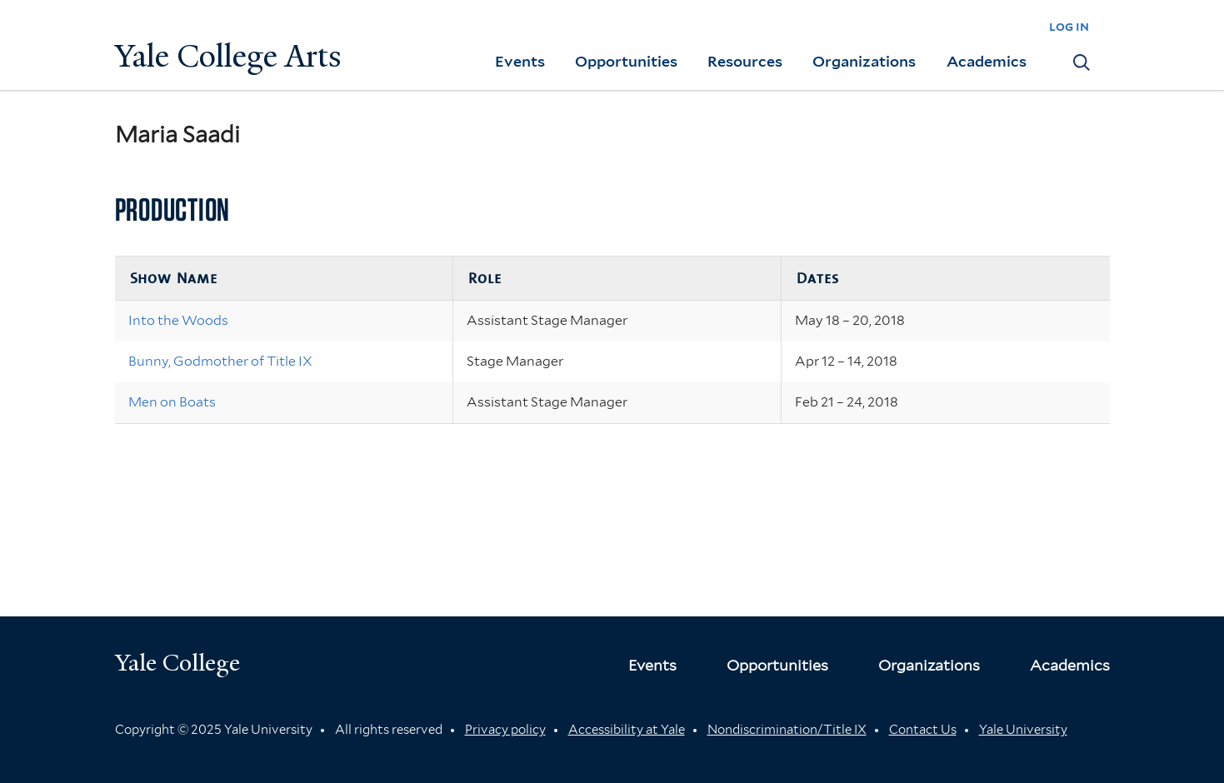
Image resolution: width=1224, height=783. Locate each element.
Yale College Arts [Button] (228, 56)
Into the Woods (178, 320)
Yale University (1023, 729)
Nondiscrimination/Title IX (787, 729)
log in (1069, 26)
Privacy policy (505, 729)
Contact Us (923, 729)
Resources (744, 61)
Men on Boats (172, 402)
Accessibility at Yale (626, 729)
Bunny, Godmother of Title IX (220, 361)
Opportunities (626, 61)
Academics (987, 61)
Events (520, 61)
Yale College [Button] (177, 662)
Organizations (864, 61)
